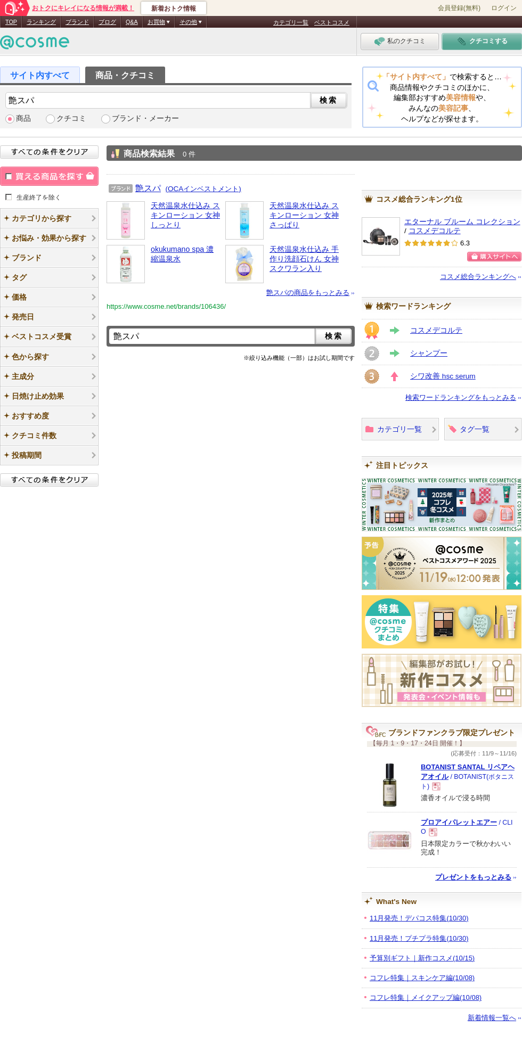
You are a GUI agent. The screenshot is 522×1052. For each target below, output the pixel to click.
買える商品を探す (49, 176)
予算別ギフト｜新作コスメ (422, 958)
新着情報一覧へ (492, 1018)
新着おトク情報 (173, 8)
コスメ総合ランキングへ (478, 277)
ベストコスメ (331, 22)
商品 (23, 118)
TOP (11, 22)
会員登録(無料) (459, 8)
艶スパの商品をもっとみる (307, 293)
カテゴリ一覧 (290, 22)
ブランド (77, 22)
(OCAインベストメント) (203, 189)
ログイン (504, 8)
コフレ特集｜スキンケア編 (422, 978)
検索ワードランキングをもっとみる (460, 397)
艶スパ (148, 188)
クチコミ (71, 118)
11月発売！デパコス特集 (419, 918)
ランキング (41, 22)
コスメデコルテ (435, 231)
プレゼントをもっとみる (473, 877)
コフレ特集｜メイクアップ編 (426, 997)
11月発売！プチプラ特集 (419, 938)
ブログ (107, 22)
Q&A (132, 22)
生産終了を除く (39, 197)
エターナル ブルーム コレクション (462, 222)
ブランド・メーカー (145, 118)
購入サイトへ (494, 256)
